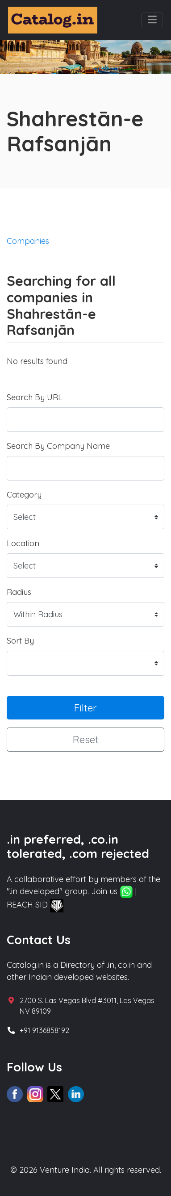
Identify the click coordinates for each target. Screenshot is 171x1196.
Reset (86, 739)
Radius (19, 592)
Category (24, 494)
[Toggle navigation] (152, 20)
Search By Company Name (58, 446)
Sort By (20, 641)
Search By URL (35, 397)
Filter (85, 707)
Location (23, 543)
